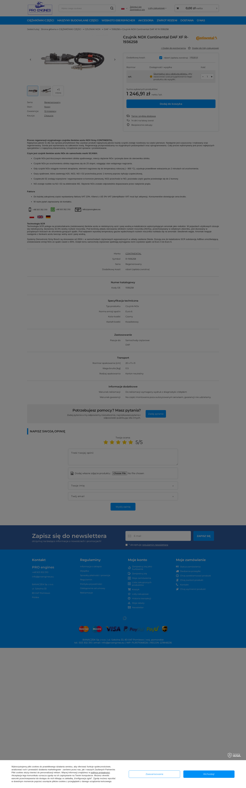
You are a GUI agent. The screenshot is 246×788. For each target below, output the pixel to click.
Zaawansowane (154, 774)
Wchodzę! (209, 774)
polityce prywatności (100, 772)
